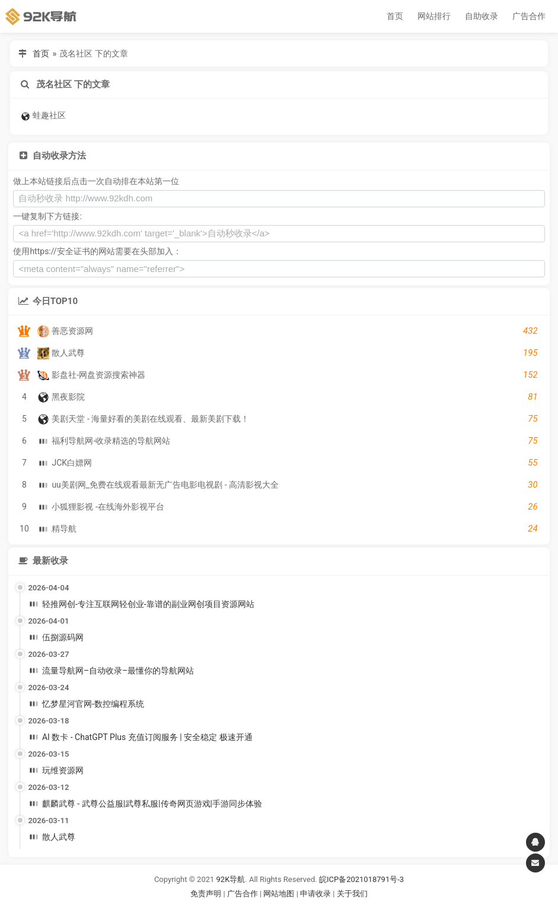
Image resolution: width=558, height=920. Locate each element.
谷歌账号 (255, 908)
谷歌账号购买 (295, 908)
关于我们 (352, 893)
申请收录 (315, 893)
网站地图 (279, 893)
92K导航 (230, 879)
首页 (395, 16)
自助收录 (481, 16)
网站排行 (434, 16)
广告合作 (529, 16)
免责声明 (205, 893)
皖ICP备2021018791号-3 (361, 879)
